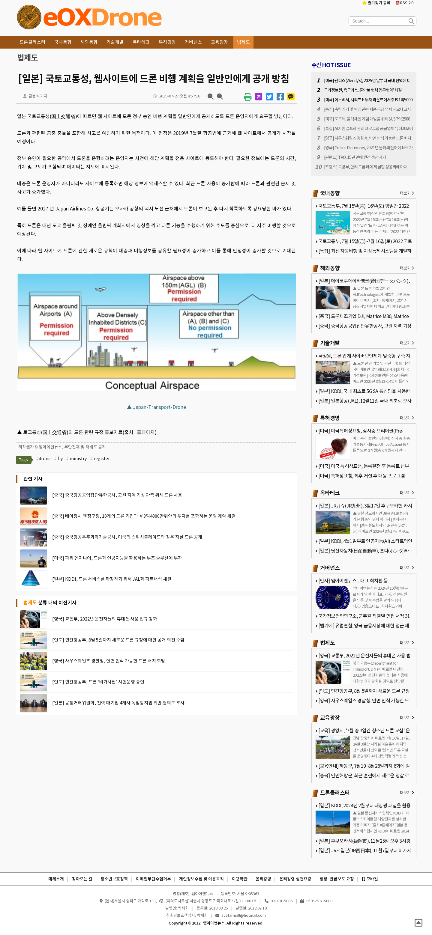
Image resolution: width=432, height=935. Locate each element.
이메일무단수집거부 (153, 879)
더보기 (407, 193)
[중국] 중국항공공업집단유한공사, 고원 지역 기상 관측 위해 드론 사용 (117, 495)
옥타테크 (141, 42)
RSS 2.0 (404, 2)
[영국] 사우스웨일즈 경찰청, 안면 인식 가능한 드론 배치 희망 (108, 661)
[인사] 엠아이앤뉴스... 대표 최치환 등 (353, 581)
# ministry (76, 458)
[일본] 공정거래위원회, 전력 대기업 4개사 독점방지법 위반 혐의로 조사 (118, 703)
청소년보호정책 (114, 879)
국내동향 (63, 42)
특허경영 (167, 42)
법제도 (243, 42)
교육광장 (219, 42)
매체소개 (56, 879)
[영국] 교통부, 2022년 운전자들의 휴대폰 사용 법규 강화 (104, 619)
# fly (58, 458)
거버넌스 (193, 42)
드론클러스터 (33, 42)
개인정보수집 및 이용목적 (201, 879)
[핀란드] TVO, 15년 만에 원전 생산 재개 (355, 157)
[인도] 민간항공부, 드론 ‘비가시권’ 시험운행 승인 (98, 682)
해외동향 (89, 42)
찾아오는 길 (82, 879)
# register (100, 458)
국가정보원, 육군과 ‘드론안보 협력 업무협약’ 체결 (363, 90)
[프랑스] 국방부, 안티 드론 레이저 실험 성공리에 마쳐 (365, 167)
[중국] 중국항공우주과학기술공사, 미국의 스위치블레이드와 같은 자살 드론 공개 (127, 537)
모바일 (370, 879)
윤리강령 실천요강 (295, 879)
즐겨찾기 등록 (376, 2)
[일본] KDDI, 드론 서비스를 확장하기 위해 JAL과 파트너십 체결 (111, 579)
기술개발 (115, 42)
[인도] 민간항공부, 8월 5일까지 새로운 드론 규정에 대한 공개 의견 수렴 (118, 640)
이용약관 (240, 879)
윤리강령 (263, 879)
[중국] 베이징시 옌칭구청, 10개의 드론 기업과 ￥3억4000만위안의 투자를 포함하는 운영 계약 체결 (144, 516)
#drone (43, 458)
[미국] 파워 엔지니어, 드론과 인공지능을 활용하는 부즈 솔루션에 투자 (117, 558)
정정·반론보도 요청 (337, 879)
